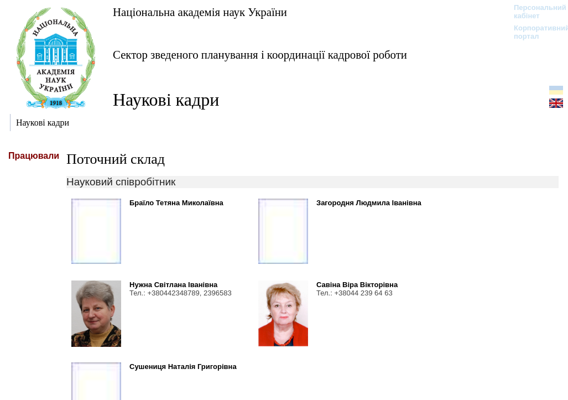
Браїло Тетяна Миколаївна (176, 203)
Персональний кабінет (534, 11)
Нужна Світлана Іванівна (173, 284)
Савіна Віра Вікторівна (357, 284)
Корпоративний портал (534, 32)
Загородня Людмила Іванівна (368, 203)
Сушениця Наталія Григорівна (183, 366)
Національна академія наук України (200, 12)
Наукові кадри (166, 100)
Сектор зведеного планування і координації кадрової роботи (260, 54)
